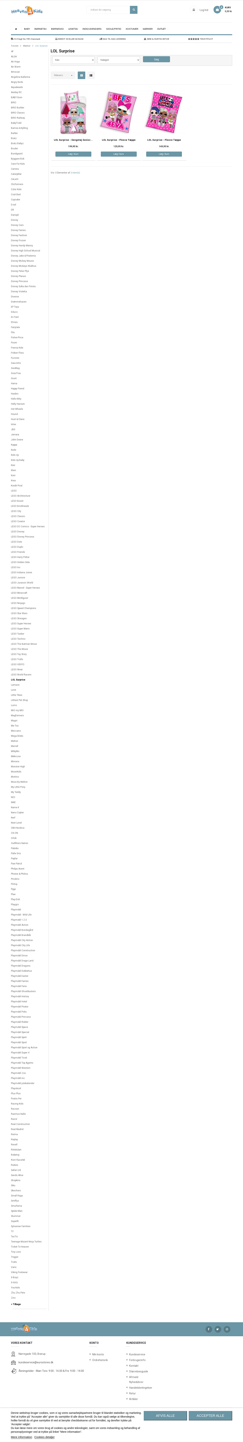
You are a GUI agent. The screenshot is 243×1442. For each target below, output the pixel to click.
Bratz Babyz (17, 143)
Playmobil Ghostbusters (23, 991)
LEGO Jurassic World (22, 582)
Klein (13, 470)
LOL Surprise (18, 679)
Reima (14, 1134)
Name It (15, 807)
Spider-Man (17, 1211)
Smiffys (15, 1200)
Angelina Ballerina (20, 77)
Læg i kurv (73, 154)
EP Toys (15, 307)
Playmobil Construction (23, 950)
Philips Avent (17, 868)
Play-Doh (15, 899)
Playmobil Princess (21, 1017)
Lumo (14, 705)
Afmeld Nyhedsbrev (130, 1380)
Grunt (14, 378)
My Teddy (16, 792)
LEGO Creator (18, 521)
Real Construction (20, 1124)
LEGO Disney (17, 531)
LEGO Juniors (18, 577)
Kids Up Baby (17, 460)
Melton (14, 741)
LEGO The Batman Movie (24, 644)
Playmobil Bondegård (22, 930)
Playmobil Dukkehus (21, 971)
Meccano (16, 731)
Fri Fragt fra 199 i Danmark (25, 39)
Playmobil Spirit (19, 1037)
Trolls (14, 1262)
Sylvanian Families (20, 1226)
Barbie (14, 133)
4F (12, 51)
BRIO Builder (17, 107)
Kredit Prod (16, 485)
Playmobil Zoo (18, 1073)
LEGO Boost (17, 501)
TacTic (14, 1236)
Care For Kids (18, 164)
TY (12, 1231)
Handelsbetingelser (130, 1387)
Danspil (15, 215)
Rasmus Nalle (18, 1114)
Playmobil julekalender (22, 1083)
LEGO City (16, 511)
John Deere (17, 439)
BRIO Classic (18, 112)
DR (12, 209)
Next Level (16, 822)
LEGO (14, 490)
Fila (13, 332)
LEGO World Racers (21, 674)
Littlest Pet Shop (19, 700)
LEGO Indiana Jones (21, 572)
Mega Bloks (17, 736)
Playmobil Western (20, 1068)
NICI (13, 797)
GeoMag (15, 368)
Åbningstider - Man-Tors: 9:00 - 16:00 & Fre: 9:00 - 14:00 (51, 1370)
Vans (13, 1267)
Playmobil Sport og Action (24, 1047)
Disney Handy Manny (22, 245)
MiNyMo (15, 751)
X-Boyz (14, 1277)
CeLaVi (14, 179)
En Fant (15, 317)
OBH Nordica (17, 828)
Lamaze (15, 685)
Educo (14, 312)
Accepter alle (210, 1416)
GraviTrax (16, 373)
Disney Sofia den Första (23, 286)
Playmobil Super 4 (20, 1052)
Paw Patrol (16, 863)
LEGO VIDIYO (17, 664)
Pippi (13, 889)
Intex (13, 424)
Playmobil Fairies (20, 981)
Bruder (14, 148)
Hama (14, 383)
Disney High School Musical (25, 250)
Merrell (14, 746)
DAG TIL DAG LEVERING (112, 39)
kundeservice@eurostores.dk (36, 1362)
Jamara (15, 434)
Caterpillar (16, 174)
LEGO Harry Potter (20, 557)
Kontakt (130, 1365)
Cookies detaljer (44, 1437)
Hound (14, 414)
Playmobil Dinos (19, 955)
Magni (14, 720)
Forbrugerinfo (130, 1360)
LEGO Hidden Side (20, 562)
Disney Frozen (18, 240)
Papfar (14, 858)
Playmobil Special (20, 1032)
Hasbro (14, 393)
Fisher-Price (17, 337)
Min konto (98, 1354)
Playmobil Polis (19, 1011)
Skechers (16, 1190)
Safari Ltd (16, 1170)
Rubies (14, 1165)
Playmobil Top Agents (22, 1063)
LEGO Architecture (20, 496)
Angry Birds (17, 82)
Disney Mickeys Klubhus (23, 266)
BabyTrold (16, 123)
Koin (13, 475)
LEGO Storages (19, 618)
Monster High (18, 766)
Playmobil (16, 909)
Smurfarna (16, 1206)
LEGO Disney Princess (22, 536)
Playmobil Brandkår (21, 935)
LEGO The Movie (19, 649)
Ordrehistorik (98, 1360)
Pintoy (14, 884)
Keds (13, 450)
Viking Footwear (19, 1272)
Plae (13, 894)
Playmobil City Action (22, 940)
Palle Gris (16, 853)
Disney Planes (18, 276)
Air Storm (16, 66)
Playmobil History (20, 996)
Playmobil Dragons (20, 965)
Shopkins (15, 1180)
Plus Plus (16, 1093)
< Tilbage (16, 1304)
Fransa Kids (17, 347)
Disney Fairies (18, 230)
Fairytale (15, 327)
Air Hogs (15, 61)
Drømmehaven (18, 301)
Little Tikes (16, 695)
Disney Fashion (19, 235)
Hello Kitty (16, 398)
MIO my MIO (17, 710)
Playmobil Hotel (19, 1001)
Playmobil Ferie (19, 986)
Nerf (13, 817)
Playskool (16, 1088)
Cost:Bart (16, 194)
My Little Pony (18, 787)
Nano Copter (17, 812)
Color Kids (16, 189)
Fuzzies (15, 358)
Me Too (15, 725)
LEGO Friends (18, 552)
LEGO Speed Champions (23, 608)
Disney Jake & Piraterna (23, 255)
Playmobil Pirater (19, 1006)
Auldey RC (16, 92)
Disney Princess (19, 281)
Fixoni (14, 342)
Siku (13, 1185)
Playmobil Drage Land (22, 960)
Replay (14, 1139)
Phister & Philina (19, 874)
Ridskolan (16, 1149)
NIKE (13, 802)
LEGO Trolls (17, 659)
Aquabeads (17, 87)
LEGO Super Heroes (21, 623)
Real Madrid (17, 1129)
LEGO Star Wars (19, 613)
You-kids (15, 1287)
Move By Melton (19, 782)
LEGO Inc (15, 567)
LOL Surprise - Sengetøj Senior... (73, 140)
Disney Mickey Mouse (22, 261)
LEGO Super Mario (20, 628)
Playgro (15, 904)
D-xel (13, 204)
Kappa (14, 444)
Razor (14, 1119)
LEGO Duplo (17, 547)
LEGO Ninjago (18, 603)
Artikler (130, 1399)
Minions (15, 761)
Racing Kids (17, 1103)
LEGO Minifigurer (19, 598)
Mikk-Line (16, 756)
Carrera (15, 169)
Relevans (58, 75)
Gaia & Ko (16, 363)
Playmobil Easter (19, 976)
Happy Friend (17, 388)
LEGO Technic (18, 639)
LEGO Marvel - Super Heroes (25, 587)
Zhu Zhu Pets (18, 1292)
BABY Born (16, 97)
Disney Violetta (19, 291)
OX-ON (14, 833)
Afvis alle (165, 1416)
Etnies (14, 322)
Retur (130, 1393)
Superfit (15, 1221)
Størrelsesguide (130, 1371)
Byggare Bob (17, 158)
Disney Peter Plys (20, 271)
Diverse (15, 296)
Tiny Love (16, 1252)
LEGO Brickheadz (20, 506)
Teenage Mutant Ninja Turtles (26, 1241)
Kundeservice (130, 1354)
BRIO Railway (18, 118)
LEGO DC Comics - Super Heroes (28, 526)
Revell (14, 1144)
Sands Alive (17, 1175)
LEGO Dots (16, 542)
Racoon (15, 1109)
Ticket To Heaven (20, 1246)
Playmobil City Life (20, 945)
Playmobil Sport (19, 1042)
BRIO (13, 102)
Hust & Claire (17, 419)
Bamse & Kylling (19, 128)
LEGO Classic (18, 516)
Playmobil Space (19, 1027)
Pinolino (15, 879)
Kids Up (15, 455)
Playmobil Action (19, 925)
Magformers (17, 715)
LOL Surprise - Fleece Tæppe (119, 140)
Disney (14, 220)
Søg (134, 9)
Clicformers (17, 184)
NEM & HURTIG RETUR (156, 39)
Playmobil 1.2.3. (19, 920)
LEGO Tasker (17, 633)
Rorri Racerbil (18, 1160)
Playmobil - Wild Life (21, 914)
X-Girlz (14, 1282)
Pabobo (15, 848)
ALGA (14, 56)
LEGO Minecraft (19, 593)
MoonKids (16, 771)
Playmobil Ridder (19, 1022)
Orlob (13, 838)
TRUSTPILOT (200, 39)
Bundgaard (17, 153)
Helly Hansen (18, 404)
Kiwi (13, 465)
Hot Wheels (17, 409)
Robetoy (15, 1154)
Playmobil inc (18, 1078)
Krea (13, 480)
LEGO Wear (17, 669)
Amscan (15, 72)
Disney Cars (17, 225)
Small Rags (17, 1195)
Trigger (14, 1257)
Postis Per (16, 1098)
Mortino (15, 776)
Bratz (14, 138)
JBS (13, 429)
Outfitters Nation (19, 843)
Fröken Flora (17, 353)
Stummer (16, 1216)
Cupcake (15, 199)
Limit (13, 690)
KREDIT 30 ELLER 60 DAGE (69, 39)
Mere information (21, 1437)
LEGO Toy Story (19, 654)
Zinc (13, 1298)
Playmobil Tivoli (19, 1057)
